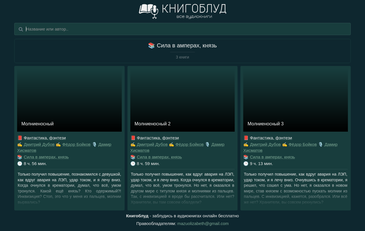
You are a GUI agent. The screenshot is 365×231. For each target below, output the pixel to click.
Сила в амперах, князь (46, 156)
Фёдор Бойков (76, 144)
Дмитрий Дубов (39, 144)
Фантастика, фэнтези (45, 137)
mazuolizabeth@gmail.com (203, 223)
